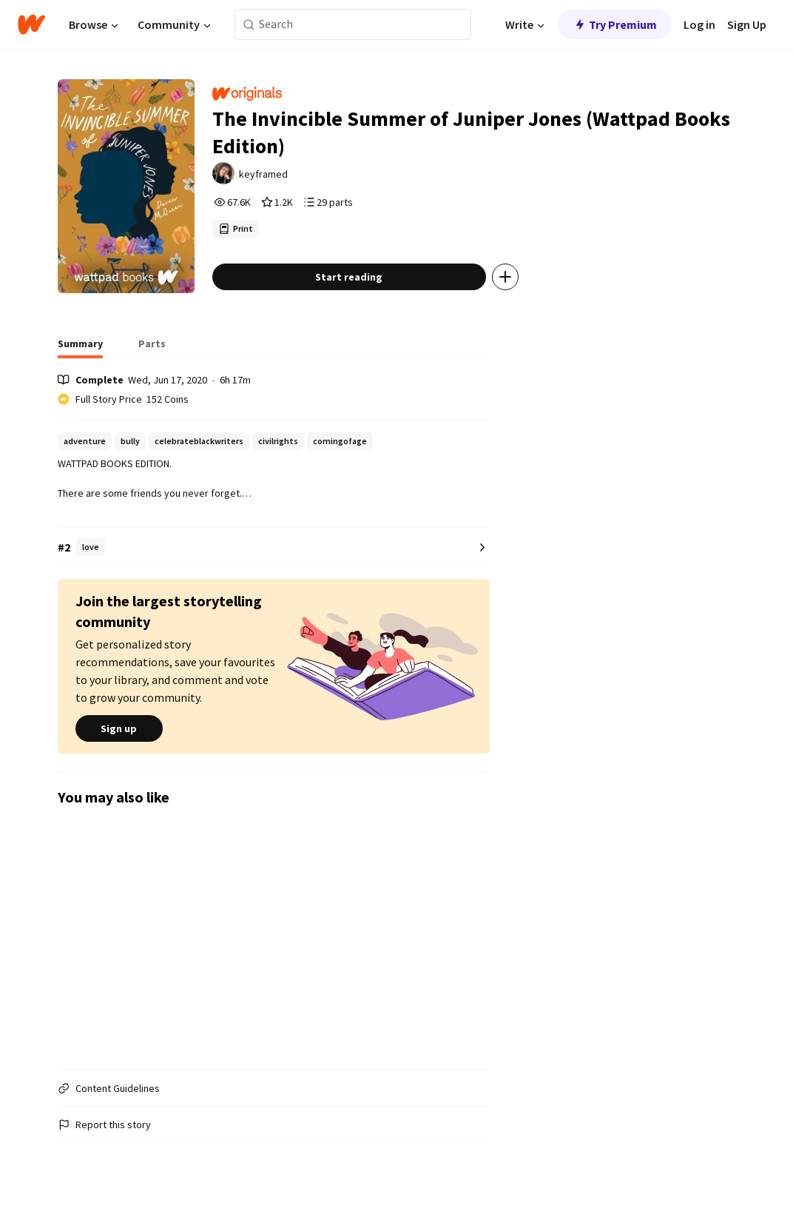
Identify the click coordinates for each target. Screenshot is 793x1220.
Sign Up (746, 24)
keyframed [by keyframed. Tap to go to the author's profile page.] (263, 174)
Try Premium (615, 24)
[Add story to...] (505, 277)
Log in (699, 24)
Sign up (119, 728)
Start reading (348, 277)
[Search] (248, 24)
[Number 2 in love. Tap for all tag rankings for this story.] (274, 547)
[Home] (31, 24)
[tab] (80, 348)
